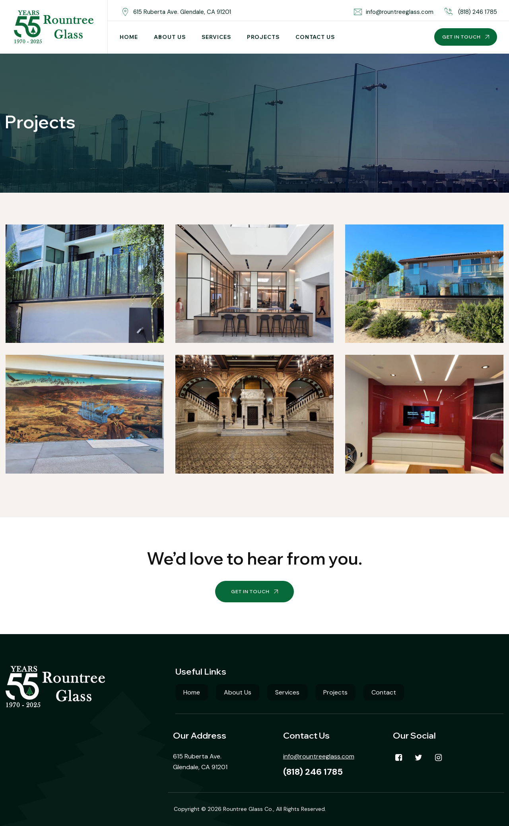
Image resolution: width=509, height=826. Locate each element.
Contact (383, 692)
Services (216, 37)
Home (129, 37)
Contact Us (315, 37)
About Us (170, 37)
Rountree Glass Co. (248, 808)
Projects (263, 37)
